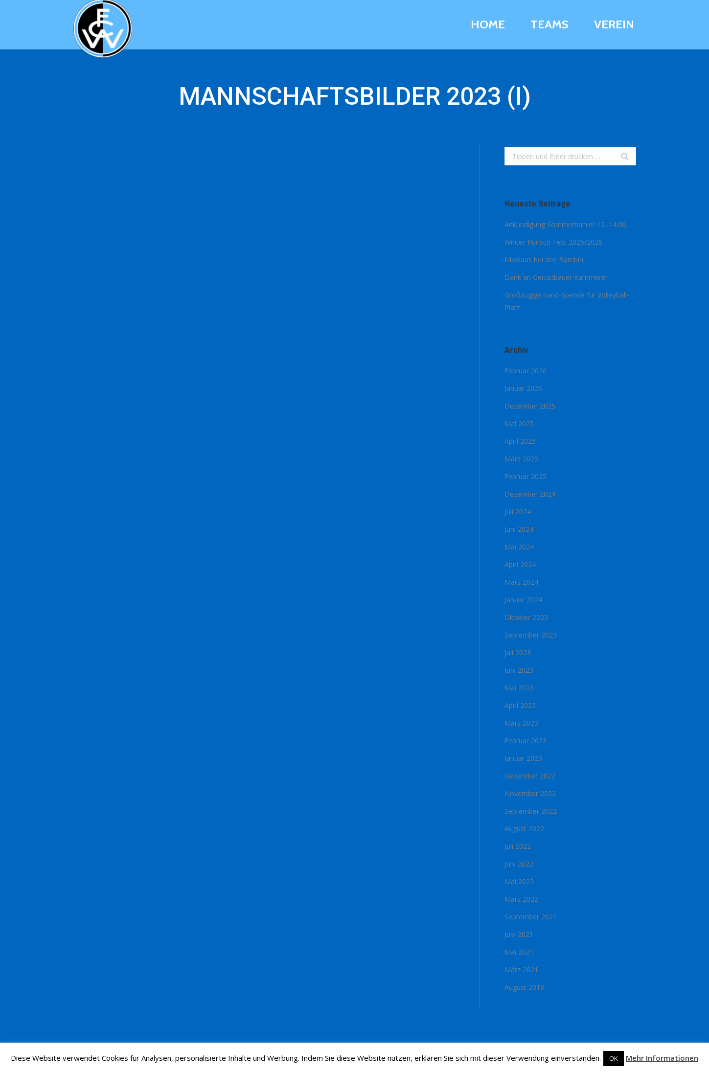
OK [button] (613, 1058)
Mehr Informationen (662, 1058)
